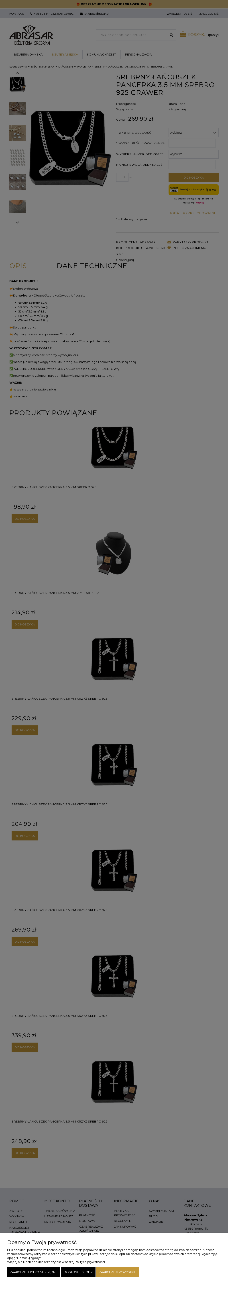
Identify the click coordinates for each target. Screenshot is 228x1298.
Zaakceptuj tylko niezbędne (33, 1272)
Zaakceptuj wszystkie (117, 1272)
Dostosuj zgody (78, 1272)
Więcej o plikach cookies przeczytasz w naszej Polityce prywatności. (56, 1262)
